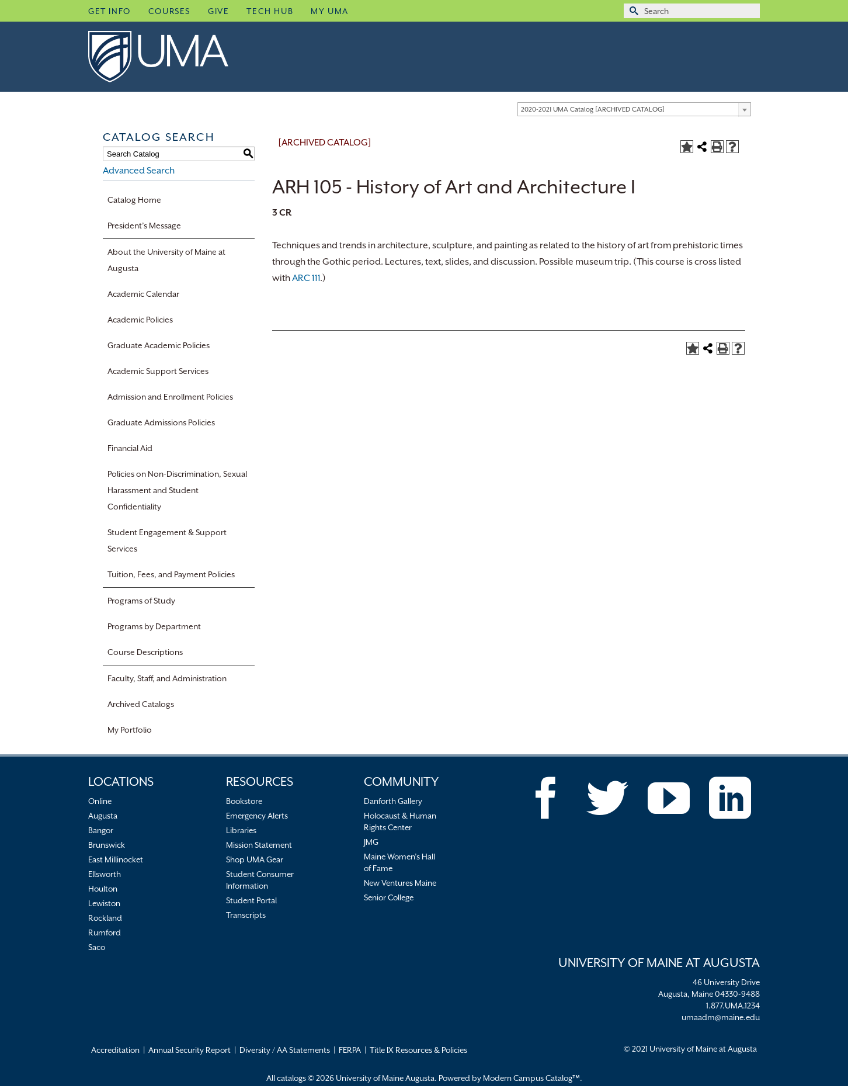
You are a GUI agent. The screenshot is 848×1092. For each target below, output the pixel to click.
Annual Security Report (189, 1050)
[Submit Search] (632, 11)
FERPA (350, 1050)
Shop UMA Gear (254, 859)
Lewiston (104, 903)
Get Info (109, 11)
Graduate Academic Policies (158, 345)
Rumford (104, 932)
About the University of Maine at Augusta (166, 260)
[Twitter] (607, 798)
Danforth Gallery (393, 801)
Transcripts (246, 915)
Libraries (241, 830)
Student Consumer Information (260, 879)
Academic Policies (140, 319)
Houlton (102, 888)
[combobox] (634, 109)
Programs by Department (154, 626)
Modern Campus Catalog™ (531, 1078)
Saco (96, 947)
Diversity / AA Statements (284, 1050)
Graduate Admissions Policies (161, 422)
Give (218, 11)
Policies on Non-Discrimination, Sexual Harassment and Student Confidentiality (177, 490)
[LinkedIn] (730, 798)
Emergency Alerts (257, 815)
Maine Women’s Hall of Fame (399, 862)
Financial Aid (129, 448)
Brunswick (106, 845)
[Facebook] (546, 798)
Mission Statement (259, 845)
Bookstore (244, 801)
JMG (371, 842)
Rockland (105, 918)
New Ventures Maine (400, 883)
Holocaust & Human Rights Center (400, 821)
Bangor (100, 830)
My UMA (330, 11)
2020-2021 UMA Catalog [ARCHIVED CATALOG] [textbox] (593, 109)
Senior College (388, 897)
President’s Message (144, 225)
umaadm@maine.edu (721, 1017)
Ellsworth (104, 874)
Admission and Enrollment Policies (170, 396)
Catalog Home (134, 199)
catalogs (291, 1078)
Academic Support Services (157, 371)
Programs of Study (141, 600)
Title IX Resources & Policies (418, 1050)
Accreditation (115, 1050)
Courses (169, 11)
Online (100, 801)
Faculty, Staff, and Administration (167, 678)
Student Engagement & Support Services (167, 540)
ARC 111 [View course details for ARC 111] (306, 278)
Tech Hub (269, 11)
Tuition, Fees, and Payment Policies (171, 574)
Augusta (102, 815)
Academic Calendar (143, 294)
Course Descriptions (145, 652)
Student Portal (251, 900)
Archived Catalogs (140, 704)
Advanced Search (139, 170)
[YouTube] (668, 798)
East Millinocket (115, 859)
